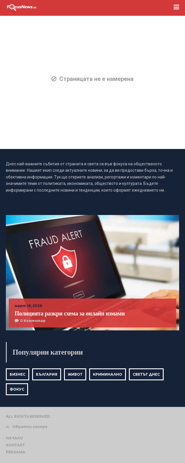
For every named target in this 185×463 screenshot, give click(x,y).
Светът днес (146, 374)
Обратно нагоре (27, 426)
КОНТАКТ (15, 445)
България (46, 374)
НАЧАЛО (14, 438)
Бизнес (17, 374)
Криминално (107, 374)
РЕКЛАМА (15, 452)
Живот (75, 374)
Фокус (17, 389)
